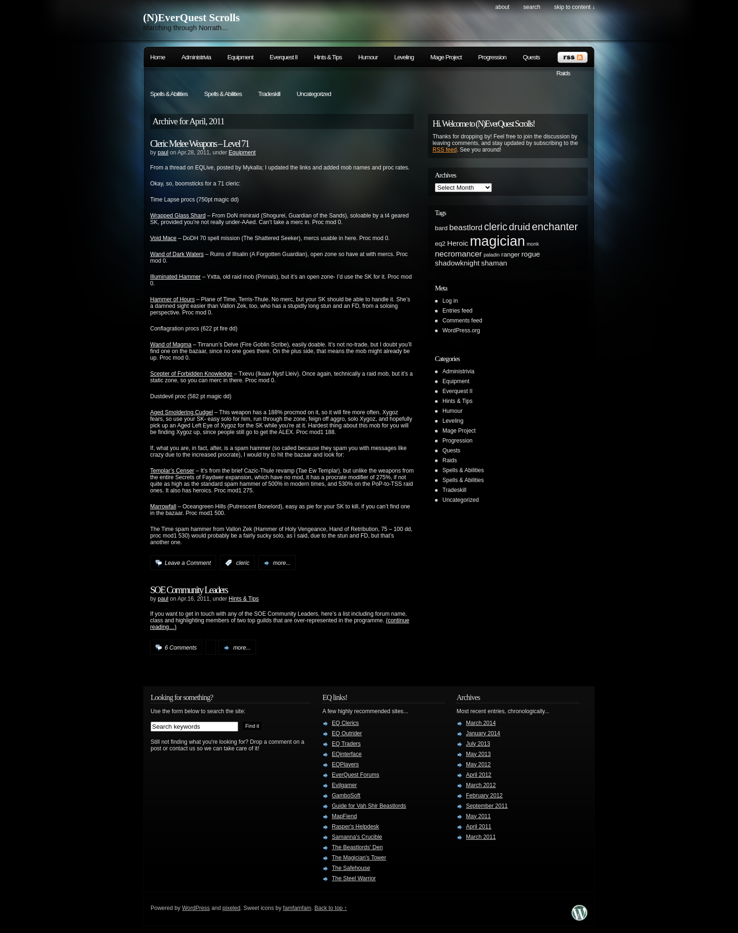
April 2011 (478, 826)
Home (157, 57)
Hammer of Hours (172, 299)
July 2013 (478, 743)
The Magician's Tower (359, 857)
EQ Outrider (347, 733)
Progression (492, 57)
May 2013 (478, 754)
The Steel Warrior (354, 878)
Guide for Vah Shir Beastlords (369, 806)
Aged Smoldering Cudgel (181, 412)
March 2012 (481, 785)
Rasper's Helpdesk (355, 826)
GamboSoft (346, 795)
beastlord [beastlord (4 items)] (466, 227)
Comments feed (462, 320)
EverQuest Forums (355, 775)
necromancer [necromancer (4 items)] (458, 253)
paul (163, 152)
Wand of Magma (171, 344)
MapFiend (344, 816)
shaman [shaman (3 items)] (494, 263)
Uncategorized (314, 93)
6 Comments (181, 647)
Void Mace (163, 238)
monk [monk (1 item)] (533, 244)
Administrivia (196, 57)
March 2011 (481, 837)
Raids (563, 73)
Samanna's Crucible (357, 837)
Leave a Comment (188, 563)
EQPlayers (345, 764)
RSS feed (445, 149)
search (531, 7)
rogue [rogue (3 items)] (530, 254)
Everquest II (283, 57)
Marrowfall (163, 506)
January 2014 (483, 733)
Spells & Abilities (169, 93)
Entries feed (457, 310)
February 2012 (484, 795)
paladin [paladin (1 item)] (491, 254)
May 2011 (478, 816)
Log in (450, 301)
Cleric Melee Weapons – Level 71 (199, 143)
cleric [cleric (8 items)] (495, 226)
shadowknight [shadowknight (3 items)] (457, 263)
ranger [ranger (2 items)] (510, 254)
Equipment (240, 57)
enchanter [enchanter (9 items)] (555, 227)
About (502, 7)
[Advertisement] (548, 411)
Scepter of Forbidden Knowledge (191, 373)
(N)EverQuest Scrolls (191, 18)
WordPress (196, 908)
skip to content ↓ (574, 7)
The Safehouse (351, 868)
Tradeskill (269, 93)
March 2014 (481, 723)
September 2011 (487, 806)
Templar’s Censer (172, 470)
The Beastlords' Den (357, 847)
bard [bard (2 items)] (441, 228)
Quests (531, 57)
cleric (242, 563)
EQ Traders (346, 743)
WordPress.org (461, 330)
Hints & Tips (328, 57)
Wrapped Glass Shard (178, 215)
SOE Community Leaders (189, 590)
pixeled (232, 908)
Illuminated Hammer (175, 276)
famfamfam (297, 908)
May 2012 (478, 764)
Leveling (404, 57)
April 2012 (478, 775)
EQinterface (346, 754)
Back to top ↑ (330, 908)
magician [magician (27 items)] (497, 241)
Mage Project (446, 57)
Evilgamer (344, 785)
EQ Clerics (345, 723)
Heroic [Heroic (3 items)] (457, 243)
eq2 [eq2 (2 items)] (440, 243)
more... (281, 563)
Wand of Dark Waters (177, 254)
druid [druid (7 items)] (519, 227)
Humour (367, 57)
